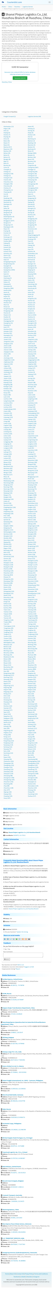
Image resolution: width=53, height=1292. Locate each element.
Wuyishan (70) (32, 665)
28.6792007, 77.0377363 (18, 1244)
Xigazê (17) (7, 683)
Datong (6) (31, 204)
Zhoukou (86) (32, 780)
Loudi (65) (31, 448)
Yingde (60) (31, 730)
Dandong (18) (8, 198)
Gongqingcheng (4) (10, 262)
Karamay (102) (32, 384)
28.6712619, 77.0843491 (18, 1060)
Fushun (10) (7, 247)
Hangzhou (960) (9, 288)
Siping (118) (7, 599)
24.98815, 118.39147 (17, 1032)
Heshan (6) (31, 300)
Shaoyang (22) (32, 575)
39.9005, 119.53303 (16, 1218)
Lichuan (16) (7, 419)
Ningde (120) (8, 497)
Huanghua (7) (32, 321)
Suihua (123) (7, 603)
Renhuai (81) (7, 544)
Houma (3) (7, 313)
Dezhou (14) (31, 214)
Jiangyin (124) (32, 341)
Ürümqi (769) (32, 640)
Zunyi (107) (7, 798)
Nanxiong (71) (32, 489)
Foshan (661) (8, 241)
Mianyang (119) (32, 472)
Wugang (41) (32, 657)
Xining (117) (7, 694)
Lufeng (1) (31, 452)
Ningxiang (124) (8, 499)
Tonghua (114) (32, 628)
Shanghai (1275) (33, 560)
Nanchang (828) (8, 483)
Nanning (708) (8, 487)
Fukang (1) (7, 245)
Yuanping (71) (32, 745)
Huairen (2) (31, 319)
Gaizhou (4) (31, 251)
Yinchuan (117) (32, 728)
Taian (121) (7, 610)
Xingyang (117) (8, 692)
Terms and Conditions (41, 1274)
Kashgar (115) (8, 386)
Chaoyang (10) (32, 180)
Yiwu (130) (31, 735)
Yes (6, 949)
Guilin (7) (6, 272)
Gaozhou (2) (31, 257)
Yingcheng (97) (8, 730)
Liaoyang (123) (8, 417)
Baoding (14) (32, 143)
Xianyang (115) (8, 679)
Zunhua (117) (32, 796)
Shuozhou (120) (8, 597)
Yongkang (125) (8, 743)
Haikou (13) (7, 280)
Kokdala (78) (7, 388)
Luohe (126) (7, 456)
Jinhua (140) (7, 368)
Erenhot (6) (7, 233)
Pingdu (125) (32, 507)
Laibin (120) (31, 395)
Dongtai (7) (7, 223)
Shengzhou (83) (8, 579)
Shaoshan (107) (8, 573)
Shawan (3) (7, 577)
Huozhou (17, 7)
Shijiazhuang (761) (33, 585)
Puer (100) (7, 515)
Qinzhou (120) (8, 534)
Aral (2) (30, 137)
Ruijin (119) (31, 550)
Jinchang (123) (8, 358)
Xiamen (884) (32, 669)
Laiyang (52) (31, 397)
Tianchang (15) (32, 620)
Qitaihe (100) (8, 538)
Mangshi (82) (32, 464)
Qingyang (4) (8, 528)
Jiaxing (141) (32, 350)
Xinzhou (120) (8, 706)
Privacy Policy (29, 1274)
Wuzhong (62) (32, 667)
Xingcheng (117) (9, 685)
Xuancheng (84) (32, 706)
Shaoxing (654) (8, 575)
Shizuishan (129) (33, 589)
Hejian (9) (7, 296)
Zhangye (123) (8, 767)
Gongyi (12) (31, 262)
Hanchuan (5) (8, 286)
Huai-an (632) (32, 315)
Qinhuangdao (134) (9, 532)
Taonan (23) (7, 618)
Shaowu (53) (31, 573)
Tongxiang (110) (33, 634)
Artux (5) (6, 139)
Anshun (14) (31, 135)
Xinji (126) (31, 694)
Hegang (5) (7, 294)
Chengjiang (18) (33, 184)
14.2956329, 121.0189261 (18, 1089)
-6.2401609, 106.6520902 (18, 1232)
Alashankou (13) (9, 126)
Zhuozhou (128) (8, 788)
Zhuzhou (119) (32, 788)
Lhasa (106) (7, 411)
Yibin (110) (7, 724)
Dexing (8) (31, 212)
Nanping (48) (32, 487)
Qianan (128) (32, 520)
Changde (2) (7, 169)
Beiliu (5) (6, 155)
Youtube (29, 1277)
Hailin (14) (31, 280)
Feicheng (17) (8, 237)
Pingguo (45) (8, 509)
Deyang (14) (7, 214)
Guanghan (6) (32, 266)
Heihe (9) (30, 294)
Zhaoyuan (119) (8, 773)
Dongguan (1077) (9, 221)
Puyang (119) (32, 517)
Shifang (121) (32, 583)
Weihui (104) (31, 647)
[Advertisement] (26, 96)
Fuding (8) (7, 243)
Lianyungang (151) (33, 413)
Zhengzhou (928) (33, 773)
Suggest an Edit (29, 967)
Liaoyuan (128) (32, 417)
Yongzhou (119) (32, 743)
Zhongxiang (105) (9, 780)
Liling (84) (7, 421)
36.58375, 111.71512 (19, 835)
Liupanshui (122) (33, 436)
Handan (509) (32, 286)
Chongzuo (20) (32, 190)
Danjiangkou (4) (8, 200)
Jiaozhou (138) (32, 348)
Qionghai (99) (32, 534)
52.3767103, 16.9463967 (18, 1158)
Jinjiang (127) (8, 370)
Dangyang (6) (32, 198)
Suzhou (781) (8, 608)
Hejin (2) (30, 296)
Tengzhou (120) (8, 620)
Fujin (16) (31, 243)
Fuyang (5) (7, 249)
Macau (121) (7, 462)
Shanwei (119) (32, 569)
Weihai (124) (7, 647)
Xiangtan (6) (31, 673)
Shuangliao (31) (8, 593)
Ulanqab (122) (8, 640)
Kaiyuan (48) (31, 382)
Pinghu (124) (32, 509)
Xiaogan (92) (32, 679)
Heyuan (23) (31, 303)
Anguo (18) (7, 128)
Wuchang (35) (8, 655)
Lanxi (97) (31, 401)
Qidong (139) (32, 524)
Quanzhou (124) (8, 540)
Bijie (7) (6, 161)
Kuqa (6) (30, 393)
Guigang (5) (31, 270)
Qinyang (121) (32, 532)
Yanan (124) (7, 714)
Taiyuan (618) (8, 614)
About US (13, 1274)
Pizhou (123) (32, 513)
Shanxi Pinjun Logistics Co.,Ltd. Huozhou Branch (24, 832)
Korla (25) (31, 388)
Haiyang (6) (7, 284)
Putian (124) (7, 517)
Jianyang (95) (32, 346)
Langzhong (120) (9, 401)
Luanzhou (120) (32, 450)
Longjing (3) (7, 444)
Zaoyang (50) (8, 759)
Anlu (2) (6, 130)
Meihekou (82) (8, 468)
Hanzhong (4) (32, 288)
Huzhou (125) (32, 335)
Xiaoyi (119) (7, 681)
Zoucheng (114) (32, 794)
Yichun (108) (31, 726)
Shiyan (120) (7, 589)
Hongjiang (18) (8, 311)
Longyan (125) (8, 448)
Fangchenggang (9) (34, 235)
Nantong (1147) (8, 489)
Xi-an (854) (31, 671)
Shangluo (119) (8, 563)
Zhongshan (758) (9, 778)
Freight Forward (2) (10, 116)
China (10, 7)
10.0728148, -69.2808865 (18, 1261)
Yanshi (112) (7, 722)
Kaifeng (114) (8, 380)
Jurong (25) (31, 378)
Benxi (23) (31, 159)
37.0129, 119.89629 (16, 1014)
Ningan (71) (7, 495)
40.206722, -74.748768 (17, 985)
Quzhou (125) (32, 542)
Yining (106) (7, 735)
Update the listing (22, 932)
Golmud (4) (31, 259)
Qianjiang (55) (8, 522)
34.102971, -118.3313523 (18, 1173)
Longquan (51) (32, 446)
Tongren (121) (32, 632)
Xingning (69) (8, 687)
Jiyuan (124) (7, 378)
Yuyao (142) (7, 757)
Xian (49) (6, 671)
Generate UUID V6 (20, 78)
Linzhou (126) (8, 434)
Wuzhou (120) (8, 669)
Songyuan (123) (32, 599)
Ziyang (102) (7, 794)
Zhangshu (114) (32, 765)
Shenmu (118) (32, 579)
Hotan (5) (31, 311)
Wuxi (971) (31, 663)
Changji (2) (7, 171)
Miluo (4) (6, 477)
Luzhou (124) (8, 460)
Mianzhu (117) (8, 475)
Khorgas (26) (32, 386)
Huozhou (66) (32, 333)
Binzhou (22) (32, 161)
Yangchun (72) (8, 716)
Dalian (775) (31, 196)
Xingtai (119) (32, 689)
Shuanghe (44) (32, 591)
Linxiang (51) (8, 431)
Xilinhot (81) (32, 683)
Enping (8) (7, 231)
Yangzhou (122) (8, 720)
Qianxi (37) (7, 524)
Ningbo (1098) (32, 495)
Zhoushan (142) (8, 782)
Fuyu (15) (30, 249)
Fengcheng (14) (32, 237)
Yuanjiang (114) (8, 745)
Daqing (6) (31, 202)
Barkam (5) (31, 147)
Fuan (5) (30, 241)
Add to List (20, 965)
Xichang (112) (32, 681)
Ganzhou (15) (8, 253)
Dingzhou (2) (8, 219)
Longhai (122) (32, 442)
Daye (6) (6, 206)
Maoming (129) (32, 466)
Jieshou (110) (32, 352)
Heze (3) (6, 305)
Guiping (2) (31, 272)
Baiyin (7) (6, 143)
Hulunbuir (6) (32, 331)
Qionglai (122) (8, 536)
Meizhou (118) (8, 470)
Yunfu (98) (31, 753)
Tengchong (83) (33, 618)
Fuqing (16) (31, 245)
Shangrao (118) (8, 565)
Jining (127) (31, 368)
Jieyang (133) (32, 354)
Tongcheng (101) (33, 626)
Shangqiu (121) (32, 563)
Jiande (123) (7, 339)
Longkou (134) (32, 444)
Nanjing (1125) (32, 485)
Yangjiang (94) (32, 716)
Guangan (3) (31, 264)
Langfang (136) (32, 399)
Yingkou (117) (8, 732)
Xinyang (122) (8, 702)
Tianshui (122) (32, 622)
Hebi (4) (30, 290)
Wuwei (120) (7, 663)
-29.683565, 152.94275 (17, 1201)
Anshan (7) (7, 135)
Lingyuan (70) (8, 427)
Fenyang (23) (32, 239)
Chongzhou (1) (8, 190)
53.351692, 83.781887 (17, 1000)
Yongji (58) (31, 741)
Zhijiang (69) (32, 776)
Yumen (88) (31, 751)
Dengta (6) (31, 210)
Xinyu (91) (7, 704)
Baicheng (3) (32, 139)
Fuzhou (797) (8, 251)
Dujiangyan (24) (8, 227)
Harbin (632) (7, 290)
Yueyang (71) (7, 749)
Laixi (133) (7, 397)
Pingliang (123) (8, 511)
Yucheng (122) (8, 747)
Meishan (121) (32, 468)
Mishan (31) (7, 479)
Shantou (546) (8, 569)
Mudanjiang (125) (9, 481)
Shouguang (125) (9, 591)
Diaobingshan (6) (9, 216)
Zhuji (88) (6, 786)
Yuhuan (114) (32, 749)
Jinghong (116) (8, 362)
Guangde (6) (7, 266)
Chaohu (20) (7, 180)
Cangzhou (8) (32, 165)
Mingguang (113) (33, 477)
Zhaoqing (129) (8, 771)
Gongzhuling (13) (9, 264)
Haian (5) (30, 276)
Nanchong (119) (33, 483)
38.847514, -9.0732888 (17, 1146)
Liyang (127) (7, 440)
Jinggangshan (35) (33, 360)
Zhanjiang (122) (8, 769)
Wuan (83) (31, 653)
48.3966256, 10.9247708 (18, 1101)
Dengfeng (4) (8, 210)
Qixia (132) (31, 538)
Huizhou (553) (8, 329)
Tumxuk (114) (32, 636)
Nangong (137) (8, 485)
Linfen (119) (7, 423)
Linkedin (23, 1277)
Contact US (20, 1274)
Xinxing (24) (31, 700)
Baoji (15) (7, 145)
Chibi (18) (31, 186)
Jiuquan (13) (7, 376)
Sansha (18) (7, 558)
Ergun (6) (31, 233)
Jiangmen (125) (33, 339)
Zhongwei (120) (32, 778)
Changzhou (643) (33, 178)
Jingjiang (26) (32, 362)
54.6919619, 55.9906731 (18, 1117)
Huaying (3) (7, 325)
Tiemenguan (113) (9, 626)
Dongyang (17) (8, 225)
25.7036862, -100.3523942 (18, 1072)
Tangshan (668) (32, 616)
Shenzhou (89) (8, 583)
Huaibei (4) (7, 317)
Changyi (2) (7, 175)
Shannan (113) (32, 567)
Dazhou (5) (31, 206)
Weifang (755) (32, 644)
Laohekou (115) (32, 403)
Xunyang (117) (8, 710)
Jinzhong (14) (8, 372)
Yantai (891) (31, 722)
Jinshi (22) (31, 370)
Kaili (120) (31, 380)
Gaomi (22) (7, 255)
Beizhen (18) (32, 157)
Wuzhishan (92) (8, 667)
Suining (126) (32, 603)
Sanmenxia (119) (9, 556)
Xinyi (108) (31, 702)
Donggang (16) (32, 219)
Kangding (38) (8, 384)
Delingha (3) (31, 208)
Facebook (17, 1277)
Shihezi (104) (8, 585)
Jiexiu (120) (7, 354)
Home (4, 7)
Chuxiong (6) (7, 192)
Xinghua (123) (32, 685)
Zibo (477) (7, 790)
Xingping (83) (32, 687)
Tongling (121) (8, 632)
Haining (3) (31, 282)
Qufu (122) (31, 540)
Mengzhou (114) (33, 470)
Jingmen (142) (8, 364)
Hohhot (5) (31, 307)
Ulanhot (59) (32, 638)
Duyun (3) (6, 229)
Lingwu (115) (32, 425)
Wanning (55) (32, 642)
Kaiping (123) (8, 382)
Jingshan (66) (32, 364)
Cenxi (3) (6, 167)
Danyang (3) (31, 200)
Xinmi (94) (31, 696)
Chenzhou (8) (8, 186)
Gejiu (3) (6, 259)
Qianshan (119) (32, 522)
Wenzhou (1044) (9, 653)
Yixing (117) (7, 737)
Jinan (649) (31, 356)
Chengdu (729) (8, 184)
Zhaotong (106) (33, 771)
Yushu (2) (6, 755)
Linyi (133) (31, 431)
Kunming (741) (8, 391)
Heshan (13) (7, 303)
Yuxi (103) (31, 755)
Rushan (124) (32, 552)
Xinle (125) (7, 696)
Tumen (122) (7, 636)
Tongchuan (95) (8, 628)
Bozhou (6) (7, 165)
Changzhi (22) (8, 178)
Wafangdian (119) (9, 642)
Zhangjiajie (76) (8, 763)
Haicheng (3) (8, 278)
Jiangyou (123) (8, 343)
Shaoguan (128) (32, 571)
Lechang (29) (8, 405)
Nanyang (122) (8, 491)
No (9, 949)
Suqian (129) (31, 606)
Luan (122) (7, 450)
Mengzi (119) (8, 472)
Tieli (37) (6, 624)
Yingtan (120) (32, 732)
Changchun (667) (33, 167)
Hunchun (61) (8, 333)
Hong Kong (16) (8, 309)
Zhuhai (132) (32, 784)
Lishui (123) (7, 436)
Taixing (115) (32, 612)
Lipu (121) (31, 434)
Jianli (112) (31, 343)
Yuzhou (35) (31, 757)
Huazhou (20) (32, 325)
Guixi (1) (6, 274)
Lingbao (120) (32, 423)
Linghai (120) (8, 425)
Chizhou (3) (7, 188)
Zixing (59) (31, 792)
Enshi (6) (30, 231)
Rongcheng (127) (33, 546)
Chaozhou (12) (8, 182)
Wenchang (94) (32, 648)
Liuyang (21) (7, 438)
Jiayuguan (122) (8, 352)
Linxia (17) (31, 429)
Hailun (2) (7, 282)
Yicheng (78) (7, 726)
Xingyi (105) (31, 692)
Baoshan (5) (31, 145)
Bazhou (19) (7, 151)
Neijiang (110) (8, 493)
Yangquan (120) (8, 718)
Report (18, 969)
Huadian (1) (31, 313)
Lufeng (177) (7, 452)
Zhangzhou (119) (33, 767)
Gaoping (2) (31, 255)
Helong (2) (7, 298)
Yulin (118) (7, 751)
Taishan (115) (8, 612)
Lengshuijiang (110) (10, 409)
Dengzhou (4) (8, 212)
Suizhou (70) (7, 606)
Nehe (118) (31, 491)
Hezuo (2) (7, 307)
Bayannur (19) (8, 149)
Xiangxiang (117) (9, 675)
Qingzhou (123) (32, 530)
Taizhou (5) (7, 616)
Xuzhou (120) (32, 710)
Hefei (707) (31, 292)
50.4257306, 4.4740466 (17, 1043)
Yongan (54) (31, 739)
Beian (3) (30, 151)
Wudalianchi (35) (9, 657)
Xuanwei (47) (7, 708)
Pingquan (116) (32, 511)
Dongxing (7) (32, 223)
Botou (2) (31, 163)
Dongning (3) (32, 221)
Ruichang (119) (8, 550)
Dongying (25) (32, 225)
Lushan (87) (7, 458)
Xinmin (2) (7, 698)
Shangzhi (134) (8, 567)
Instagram (36, 1277)
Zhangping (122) (9, 765)
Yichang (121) (32, 724)
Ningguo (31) (32, 497)
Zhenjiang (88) (8, 776)
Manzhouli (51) (8, 466)
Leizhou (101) (8, 407)
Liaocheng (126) (33, 415)
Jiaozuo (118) (8, 350)
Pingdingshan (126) (10, 507)
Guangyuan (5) (32, 268)
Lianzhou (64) (8, 415)
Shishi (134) (7, 587)
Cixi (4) (6, 194)
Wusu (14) (31, 661)
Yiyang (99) (31, 737)
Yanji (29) (30, 720)
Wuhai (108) (7, 659)
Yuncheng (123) (8, 753)
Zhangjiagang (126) (34, 761)
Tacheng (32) (32, 608)
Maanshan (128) (33, 460)
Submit (6, 959)
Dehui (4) (6, 208)
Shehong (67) (32, 577)
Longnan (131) (8, 446)
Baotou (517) (8, 147)
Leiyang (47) (31, 405)
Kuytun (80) (7, 395)
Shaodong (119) (8, 571)
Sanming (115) (32, 556)
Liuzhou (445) (32, 438)
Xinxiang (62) (8, 700)
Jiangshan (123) (9, 341)
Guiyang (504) (32, 274)
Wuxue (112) (7, 665)
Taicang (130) (32, 610)
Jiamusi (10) (7, 337)
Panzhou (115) (8, 505)
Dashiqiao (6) (8, 204)
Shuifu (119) (7, 595)
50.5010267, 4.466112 (17, 1187)
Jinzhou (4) (31, 372)
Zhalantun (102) (9, 761)
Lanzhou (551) (8, 403)
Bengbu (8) (7, 159)
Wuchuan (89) (32, 655)
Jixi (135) (30, 376)
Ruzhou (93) (7, 554)
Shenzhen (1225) (33, 581)
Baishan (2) (31, 141)
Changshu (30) (32, 174)
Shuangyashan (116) (34, 593)
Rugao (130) (7, 548)
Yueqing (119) (32, 747)
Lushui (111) (31, 458)
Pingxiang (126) (8, 513)
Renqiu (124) (32, 544)
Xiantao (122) (32, 677)
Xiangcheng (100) (9, 673)
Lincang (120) (32, 421)
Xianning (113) (8, 677)
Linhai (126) (31, 427)
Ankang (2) (31, 128)
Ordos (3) (6, 501)
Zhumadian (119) (33, 786)
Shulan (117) (32, 595)
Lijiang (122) (31, 419)
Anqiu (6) (30, 133)
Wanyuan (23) (8, 644)
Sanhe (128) (31, 554)
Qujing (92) (7, 542)
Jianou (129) (7, 346)
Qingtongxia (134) (33, 526)
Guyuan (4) (7, 276)
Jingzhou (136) (32, 366)
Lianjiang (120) (32, 411)
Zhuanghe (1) (32, 782)
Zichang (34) (32, 790)
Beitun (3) (7, 157)
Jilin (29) (6, 356)
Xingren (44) (7, 689)
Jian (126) (31, 337)
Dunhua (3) (31, 227)
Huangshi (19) (32, 323)
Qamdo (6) (7, 520)
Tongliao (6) (31, 630)
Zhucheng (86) (8, 784)
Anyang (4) (7, 137)
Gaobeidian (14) (33, 253)
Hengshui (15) (32, 298)
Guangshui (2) (8, 268)
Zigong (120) (8, 792)
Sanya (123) (31, 558)
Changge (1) (31, 169)
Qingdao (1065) (8, 526)
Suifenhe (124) (32, 601)
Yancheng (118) (32, 714)
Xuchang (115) (32, 708)
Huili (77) (6, 327)
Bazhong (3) (31, 149)
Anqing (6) (7, 133)
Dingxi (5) (31, 216)
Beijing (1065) (32, 153)
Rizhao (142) (7, 546)
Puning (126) (32, 515)
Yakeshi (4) (31, 712)
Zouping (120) (8, 796)
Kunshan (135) (32, 391)
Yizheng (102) (8, 739)
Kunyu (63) (7, 393)
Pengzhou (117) (33, 505)
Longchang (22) (33, 440)
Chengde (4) (31, 182)
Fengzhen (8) (8, 239)
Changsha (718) (8, 174)
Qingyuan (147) (32, 528)
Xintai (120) (31, 698)
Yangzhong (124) (33, 718)
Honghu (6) (31, 309)
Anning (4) (31, 130)
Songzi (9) (7, 601)
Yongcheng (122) (9, 741)
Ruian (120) (31, 548)
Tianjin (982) (7, 622)
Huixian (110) (32, 327)
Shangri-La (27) (32, 565)
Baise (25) (7, 141)
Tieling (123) (32, 624)
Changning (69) (32, 171)
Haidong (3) (31, 278)
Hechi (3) (6, 292)
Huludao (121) (8, 331)
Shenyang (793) (8, 581)
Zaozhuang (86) (33, 759)
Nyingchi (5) (31, 499)
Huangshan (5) (8, 323)
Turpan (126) (8, 638)
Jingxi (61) (7, 366)
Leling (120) (31, 407)
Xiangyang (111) (33, 675)
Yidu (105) (7, 728)
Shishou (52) (31, 587)
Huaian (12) (7, 315)
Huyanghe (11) (8, 335)
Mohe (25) (31, 479)
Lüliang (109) (8, 454)
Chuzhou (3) (31, 192)
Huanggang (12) (9, 321)
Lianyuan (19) (8, 413)
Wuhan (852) (32, 659)
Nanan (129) (31, 481)
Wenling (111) (8, 651)
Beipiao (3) (31, 155)
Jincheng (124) (32, 358)
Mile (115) (31, 475)
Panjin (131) (31, 501)
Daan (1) (30, 194)
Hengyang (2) (8, 300)
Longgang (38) (8, 442)
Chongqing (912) (33, 188)
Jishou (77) (7, 374)
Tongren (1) (7, 634)
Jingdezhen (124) (9, 360)
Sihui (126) (31, 597)
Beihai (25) (7, 153)
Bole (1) (6, 163)
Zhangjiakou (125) (33, 763)
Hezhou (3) (31, 305)
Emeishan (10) (32, 229)
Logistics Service (28, 7)
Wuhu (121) (7, 661)
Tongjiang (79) (8, 630)
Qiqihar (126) (32, 536)
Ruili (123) (7, 552)
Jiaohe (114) (7, 348)
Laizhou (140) (8, 399)
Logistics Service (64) (34, 116)
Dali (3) (6, 196)
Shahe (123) (7, 560)
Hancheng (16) (32, 284)
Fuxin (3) (30, 247)
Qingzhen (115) (8, 530)
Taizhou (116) (32, 614)
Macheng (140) (32, 462)
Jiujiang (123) (32, 374)
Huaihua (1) (31, 317)
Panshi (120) (7, 503)
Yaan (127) (7, 712)
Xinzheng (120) (32, 704)
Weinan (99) (7, 648)
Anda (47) (31, 126)
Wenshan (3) (32, 651)
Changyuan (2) (32, 175)
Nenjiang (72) (32, 493)
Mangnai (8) (7, 464)
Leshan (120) (32, 409)
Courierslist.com (14, 2)
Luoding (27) (32, 454)
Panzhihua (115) (33, 503)
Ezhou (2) (7, 235)
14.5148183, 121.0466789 (18, 1129)
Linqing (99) (7, 429)
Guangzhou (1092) (9, 270)
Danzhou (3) (7, 202)
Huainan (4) (7, 319)
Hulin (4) (30, 329)
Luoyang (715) (32, 456)
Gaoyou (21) (7, 257)
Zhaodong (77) (32, 769)
